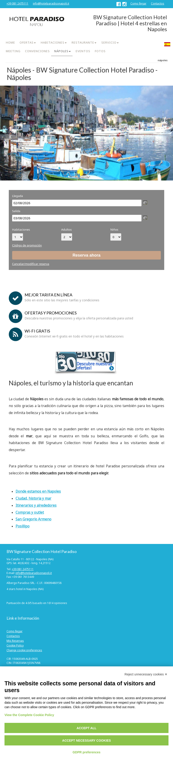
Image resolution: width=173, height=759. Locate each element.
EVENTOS (83, 51)
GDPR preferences (86, 752)
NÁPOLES (61, 51)
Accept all (86, 728)
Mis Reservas (15, 641)
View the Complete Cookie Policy (29, 715)
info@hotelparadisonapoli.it (51, 3)
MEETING (13, 51)
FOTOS (100, 51)
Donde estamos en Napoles (38, 491)
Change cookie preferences (24, 650)
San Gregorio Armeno (33, 519)
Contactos (157, 3)
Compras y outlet (30, 512)
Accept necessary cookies (86, 740)
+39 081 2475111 (17, 3)
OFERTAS (27, 42)
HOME (10, 42)
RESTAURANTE (83, 42)
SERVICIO (108, 42)
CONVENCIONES (37, 51)
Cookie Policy (15, 645)
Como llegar (138, 3)
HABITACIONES (52, 42)
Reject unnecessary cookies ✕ (146, 674)
